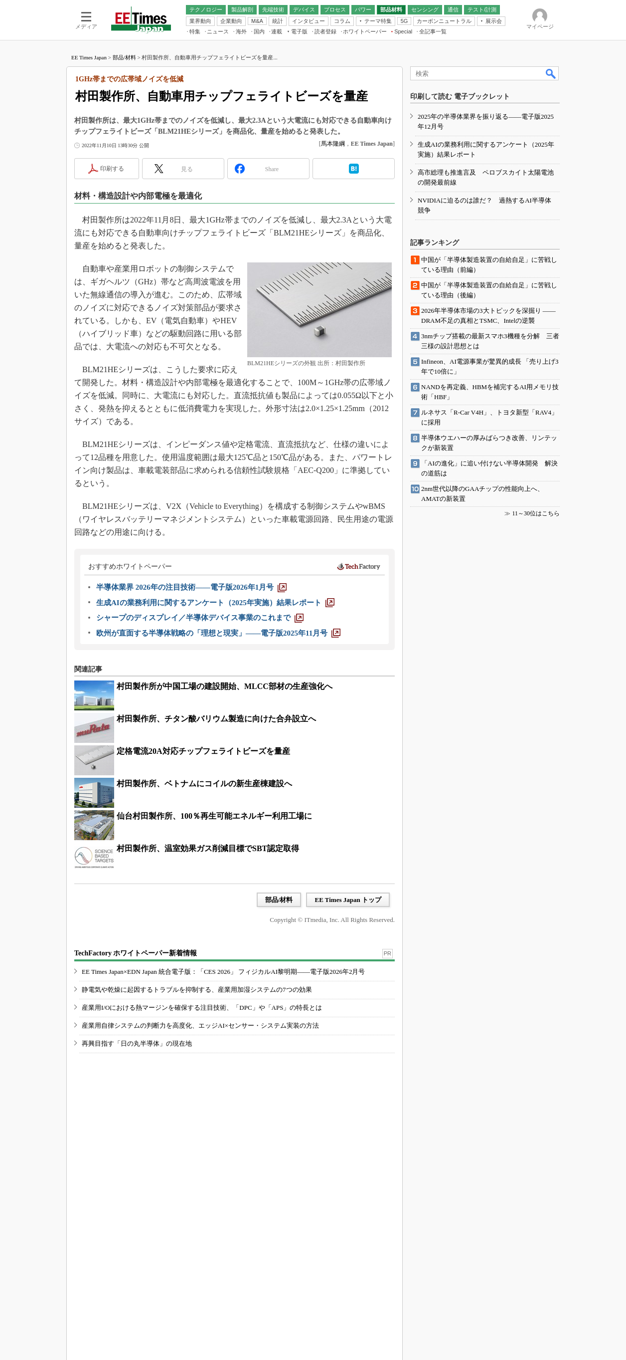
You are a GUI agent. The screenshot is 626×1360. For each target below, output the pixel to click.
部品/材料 (124, 57)
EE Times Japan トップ (347, 900)
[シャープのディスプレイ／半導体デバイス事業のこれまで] (200, 618)
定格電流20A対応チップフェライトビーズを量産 (203, 751)
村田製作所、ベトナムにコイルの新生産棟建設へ (204, 783)
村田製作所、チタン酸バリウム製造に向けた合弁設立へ (216, 718)
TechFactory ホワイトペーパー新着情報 (135, 953)
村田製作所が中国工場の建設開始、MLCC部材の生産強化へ (224, 686)
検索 (551, 73)
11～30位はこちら (536, 513)
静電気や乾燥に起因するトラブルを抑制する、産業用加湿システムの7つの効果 (197, 989)
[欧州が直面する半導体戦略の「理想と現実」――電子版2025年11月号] (218, 633)
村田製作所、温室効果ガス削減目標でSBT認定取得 (208, 848)
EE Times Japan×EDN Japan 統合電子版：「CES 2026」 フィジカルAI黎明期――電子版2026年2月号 (223, 971)
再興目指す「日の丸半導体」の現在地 (137, 1043)
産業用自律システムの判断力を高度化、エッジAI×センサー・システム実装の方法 (200, 1025)
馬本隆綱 (333, 143)
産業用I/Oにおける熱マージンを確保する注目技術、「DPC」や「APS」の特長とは (202, 1007)
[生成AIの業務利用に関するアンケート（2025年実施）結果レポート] (215, 603)
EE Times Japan (89, 57)
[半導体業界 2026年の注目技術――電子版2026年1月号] (191, 587)
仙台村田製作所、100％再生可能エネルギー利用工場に (214, 816)
